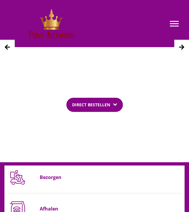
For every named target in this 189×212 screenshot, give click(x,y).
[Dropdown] (94, 104)
